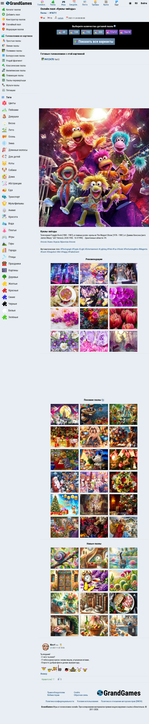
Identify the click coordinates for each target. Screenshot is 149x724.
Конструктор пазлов (13, 19)
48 (62, 32)
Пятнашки (8, 90)
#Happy (64, 252)
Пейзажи (10, 109)
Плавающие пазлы (13, 75)
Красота (10, 216)
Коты (8, 163)
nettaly (60, 18)
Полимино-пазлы (12, 50)
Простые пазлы (11, 41)
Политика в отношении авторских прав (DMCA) (121, 713)
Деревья (10, 277)
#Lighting (103, 249)
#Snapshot (51, 252)
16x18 (125, 32)
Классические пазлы (14, 65)
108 (74, 32)
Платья (9, 230)
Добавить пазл (11, 14)
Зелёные (10, 317)
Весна (8, 123)
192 (86, 32)
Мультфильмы (13, 203)
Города (9, 250)
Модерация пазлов (13, 29)
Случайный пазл (11, 24)
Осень (8, 136)
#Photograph (66, 249)
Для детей (11, 156)
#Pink (109, 249)
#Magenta (143, 249)
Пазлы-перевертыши (14, 80)
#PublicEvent (73, 252)
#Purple (75, 249)
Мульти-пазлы (10, 85)
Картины (10, 270)
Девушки (10, 116)
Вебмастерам (53, 707)
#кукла (56, 242)
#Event (43, 252)
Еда (7, 190)
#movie (43, 242)
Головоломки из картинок (16, 36)
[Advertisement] (94, 86)
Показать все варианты (94, 42)
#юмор (43, 685)
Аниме (9, 210)
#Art (59, 252)
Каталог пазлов (11, 9)
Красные (10, 290)
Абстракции (12, 183)
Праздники (11, 263)
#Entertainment (91, 249)
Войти (144, 3)
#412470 (48, 59)
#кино (50, 242)
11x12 (112, 32)
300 (98, 32)
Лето (8, 129)
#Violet (120, 249)
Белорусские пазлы (13, 55)
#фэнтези (64, 242)
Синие (8, 297)
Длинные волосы (15, 150)
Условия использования (87, 713)
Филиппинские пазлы (14, 70)
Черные (9, 303)
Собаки (9, 170)
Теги (6, 97)
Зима (8, 143)
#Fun (114, 249)
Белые (9, 310)
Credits (77, 704)
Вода (8, 223)
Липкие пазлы (10, 45)
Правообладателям (56, 704)
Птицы (9, 257)
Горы (8, 243)
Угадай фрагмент (12, 60)
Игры (8, 236)
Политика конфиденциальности (60, 713)
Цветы (9, 103)
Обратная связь (81, 707)
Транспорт (11, 196)
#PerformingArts (131, 249)
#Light (82, 249)
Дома (8, 176)
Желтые (9, 283)
